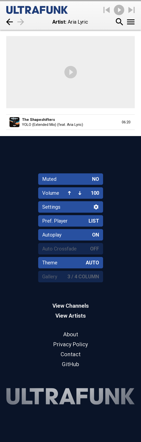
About (70, 334)
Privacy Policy (70, 344)
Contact (71, 354)
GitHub (70, 364)
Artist (58, 22)
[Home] (37, 10)
